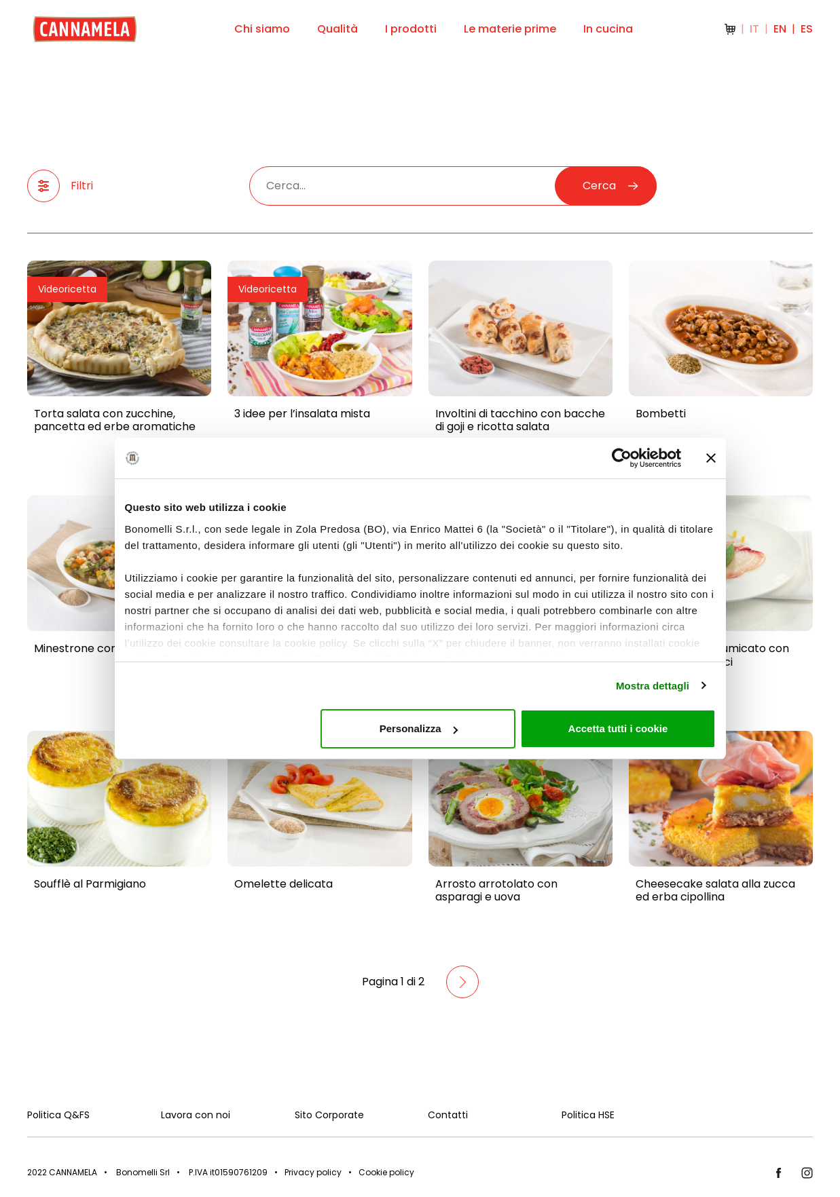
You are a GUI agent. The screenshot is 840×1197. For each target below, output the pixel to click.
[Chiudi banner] (711, 458)
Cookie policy (386, 1172)
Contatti (448, 1115)
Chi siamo (262, 29)
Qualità (337, 29)
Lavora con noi (195, 1115)
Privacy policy (313, 1172)
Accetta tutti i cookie (618, 728)
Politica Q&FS (58, 1115)
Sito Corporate (329, 1115)
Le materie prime (510, 29)
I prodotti (411, 29)
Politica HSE (588, 1115)
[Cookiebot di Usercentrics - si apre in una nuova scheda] (621, 458)
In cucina (608, 29)
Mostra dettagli (652, 685)
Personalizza (419, 728)
